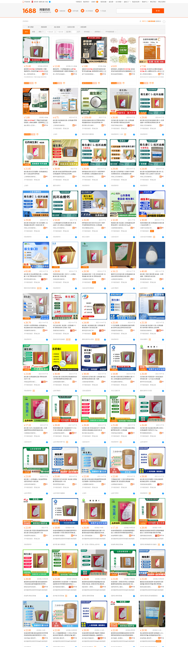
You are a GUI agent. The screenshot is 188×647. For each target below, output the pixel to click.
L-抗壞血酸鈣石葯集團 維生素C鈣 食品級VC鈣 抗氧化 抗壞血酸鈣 (64, 224)
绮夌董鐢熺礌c (28, 77)
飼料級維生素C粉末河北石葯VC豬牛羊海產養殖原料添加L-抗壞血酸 (93, 224)
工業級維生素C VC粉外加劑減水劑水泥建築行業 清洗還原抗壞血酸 (122, 480)
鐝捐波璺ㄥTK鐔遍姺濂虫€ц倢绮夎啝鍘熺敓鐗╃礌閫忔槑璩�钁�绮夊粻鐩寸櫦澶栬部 (64, 70)
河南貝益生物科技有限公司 (117, 433)
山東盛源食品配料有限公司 (59, 433)
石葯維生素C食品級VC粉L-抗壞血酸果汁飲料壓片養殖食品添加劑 (122, 121)
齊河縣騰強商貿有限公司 (146, 433)
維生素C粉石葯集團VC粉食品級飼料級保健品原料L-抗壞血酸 (151, 480)
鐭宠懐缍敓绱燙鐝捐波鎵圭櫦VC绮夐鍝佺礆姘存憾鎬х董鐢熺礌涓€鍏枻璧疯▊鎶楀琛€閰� (93, 532)
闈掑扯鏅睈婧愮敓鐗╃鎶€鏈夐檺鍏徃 (146, 587)
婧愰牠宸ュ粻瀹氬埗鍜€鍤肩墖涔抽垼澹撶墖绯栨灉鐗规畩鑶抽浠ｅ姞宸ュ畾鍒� (123, 70)
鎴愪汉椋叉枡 (153, 77)
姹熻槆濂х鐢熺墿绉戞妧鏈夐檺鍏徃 (146, 638)
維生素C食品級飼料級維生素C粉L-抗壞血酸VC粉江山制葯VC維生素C (151, 173)
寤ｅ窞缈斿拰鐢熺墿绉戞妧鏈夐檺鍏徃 (146, 74)
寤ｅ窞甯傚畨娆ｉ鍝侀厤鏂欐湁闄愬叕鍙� (88, 535)
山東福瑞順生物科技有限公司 (59, 382)
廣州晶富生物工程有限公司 (88, 330)
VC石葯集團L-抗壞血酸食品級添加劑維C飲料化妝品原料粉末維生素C (123, 326)
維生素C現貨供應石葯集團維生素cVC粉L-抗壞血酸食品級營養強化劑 (123, 378)
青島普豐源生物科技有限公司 (59, 484)
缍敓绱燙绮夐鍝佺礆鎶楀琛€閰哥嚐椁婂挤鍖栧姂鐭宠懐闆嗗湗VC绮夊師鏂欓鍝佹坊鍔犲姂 (36, 634)
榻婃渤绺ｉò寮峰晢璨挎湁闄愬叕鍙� (88, 587)
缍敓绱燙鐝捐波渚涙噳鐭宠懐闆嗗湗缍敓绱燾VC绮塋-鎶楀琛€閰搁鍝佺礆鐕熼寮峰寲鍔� (64, 532)
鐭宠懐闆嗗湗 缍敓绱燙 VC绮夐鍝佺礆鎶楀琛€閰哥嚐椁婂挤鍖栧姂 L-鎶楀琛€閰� (65, 583)
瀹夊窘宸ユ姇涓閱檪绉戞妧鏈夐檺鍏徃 (30, 125)
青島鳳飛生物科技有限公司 (146, 279)
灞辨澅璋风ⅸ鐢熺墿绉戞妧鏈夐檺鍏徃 (117, 587)
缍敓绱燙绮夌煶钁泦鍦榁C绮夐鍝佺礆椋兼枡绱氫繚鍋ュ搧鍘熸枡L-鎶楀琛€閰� (93, 634)
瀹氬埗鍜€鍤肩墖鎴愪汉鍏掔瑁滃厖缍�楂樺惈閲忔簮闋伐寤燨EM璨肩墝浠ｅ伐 (94, 70)
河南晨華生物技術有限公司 (30, 535)
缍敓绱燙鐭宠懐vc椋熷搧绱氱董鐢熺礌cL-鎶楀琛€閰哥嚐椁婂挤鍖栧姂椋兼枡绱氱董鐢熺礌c (123, 532)
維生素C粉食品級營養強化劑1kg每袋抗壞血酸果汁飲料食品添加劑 (64, 173)
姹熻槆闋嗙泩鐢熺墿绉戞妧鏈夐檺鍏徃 (117, 535)
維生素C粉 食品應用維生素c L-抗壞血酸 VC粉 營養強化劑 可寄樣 (36, 275)
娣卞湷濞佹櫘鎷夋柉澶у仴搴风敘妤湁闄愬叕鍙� (88, 74)
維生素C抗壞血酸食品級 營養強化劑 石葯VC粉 (35, 378)
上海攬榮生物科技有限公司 (88, 484)
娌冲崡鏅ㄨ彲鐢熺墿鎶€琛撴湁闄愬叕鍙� (117, 638)
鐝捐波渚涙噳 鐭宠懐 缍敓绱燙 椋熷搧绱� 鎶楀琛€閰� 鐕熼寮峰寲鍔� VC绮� (151, 583)
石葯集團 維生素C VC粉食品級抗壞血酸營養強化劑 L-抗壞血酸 (123, 429)
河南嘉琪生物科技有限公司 (117, 330)
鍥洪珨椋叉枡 (144, 77)
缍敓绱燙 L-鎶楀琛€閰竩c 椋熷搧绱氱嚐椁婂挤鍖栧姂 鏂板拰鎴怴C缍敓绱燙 (122, 583)
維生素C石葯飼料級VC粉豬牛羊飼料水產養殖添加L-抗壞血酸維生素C (122, 173)
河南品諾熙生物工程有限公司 (30, 382)
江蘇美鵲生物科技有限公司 (117, 228)
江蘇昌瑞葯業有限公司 (88, 382)
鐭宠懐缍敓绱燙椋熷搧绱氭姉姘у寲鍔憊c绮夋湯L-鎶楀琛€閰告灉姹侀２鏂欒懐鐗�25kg (93, 583)
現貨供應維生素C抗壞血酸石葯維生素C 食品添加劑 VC (152, 224)
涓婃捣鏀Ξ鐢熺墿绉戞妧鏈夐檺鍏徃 (30, 638)
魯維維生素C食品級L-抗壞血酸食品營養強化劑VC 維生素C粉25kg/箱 (123, 224)
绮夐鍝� (37, 77)
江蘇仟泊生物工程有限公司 (146, 228)
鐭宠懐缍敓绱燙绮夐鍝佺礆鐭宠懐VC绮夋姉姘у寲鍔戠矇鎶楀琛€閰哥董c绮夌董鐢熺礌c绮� (36, 583)
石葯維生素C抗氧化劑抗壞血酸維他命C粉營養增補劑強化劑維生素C (65, 378)
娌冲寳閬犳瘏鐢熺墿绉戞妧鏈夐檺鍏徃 (59, 535)
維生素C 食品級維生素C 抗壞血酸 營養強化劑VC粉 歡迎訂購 (93, 326)
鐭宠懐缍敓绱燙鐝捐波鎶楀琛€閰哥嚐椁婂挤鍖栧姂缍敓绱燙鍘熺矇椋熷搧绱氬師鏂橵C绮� (123, 634)
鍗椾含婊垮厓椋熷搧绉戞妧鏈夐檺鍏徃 (30, 587)
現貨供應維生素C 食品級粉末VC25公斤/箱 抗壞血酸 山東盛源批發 (64, 429)
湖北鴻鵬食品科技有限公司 (88, 228)
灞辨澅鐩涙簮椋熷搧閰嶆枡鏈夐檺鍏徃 (146, 535)
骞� (46, 74)
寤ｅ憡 (75, 71)
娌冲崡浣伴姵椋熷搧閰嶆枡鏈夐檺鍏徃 (88, 638)
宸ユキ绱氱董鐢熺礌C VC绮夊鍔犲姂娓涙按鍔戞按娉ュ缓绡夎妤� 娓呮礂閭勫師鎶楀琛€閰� (65, 634)
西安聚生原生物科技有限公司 (88, 125)
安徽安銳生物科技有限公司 (59, 330)
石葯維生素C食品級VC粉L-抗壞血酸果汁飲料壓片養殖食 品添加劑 (151, 326)
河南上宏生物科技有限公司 (146, 125)
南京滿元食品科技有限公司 (88, 433)
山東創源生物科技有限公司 (117, 279)
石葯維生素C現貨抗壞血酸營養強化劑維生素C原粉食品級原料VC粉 (36, 532)
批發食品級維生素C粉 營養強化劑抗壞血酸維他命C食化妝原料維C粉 (93, 121)
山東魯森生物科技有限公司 (117, 484)
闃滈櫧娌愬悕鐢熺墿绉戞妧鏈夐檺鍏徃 (117, 74)
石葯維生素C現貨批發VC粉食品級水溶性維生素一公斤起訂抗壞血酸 (151, 378)
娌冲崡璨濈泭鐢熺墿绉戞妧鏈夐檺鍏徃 (59, 587)
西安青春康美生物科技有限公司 (30, 279)
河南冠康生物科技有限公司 (59, 279)
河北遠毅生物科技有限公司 (117, 382)
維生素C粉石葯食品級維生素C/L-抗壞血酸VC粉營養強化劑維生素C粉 (152, 121)
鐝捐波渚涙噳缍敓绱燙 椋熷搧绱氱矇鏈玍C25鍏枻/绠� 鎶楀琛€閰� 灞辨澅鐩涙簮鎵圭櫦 (152, 532)
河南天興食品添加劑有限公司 (117, 125)
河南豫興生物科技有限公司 (30, 330)
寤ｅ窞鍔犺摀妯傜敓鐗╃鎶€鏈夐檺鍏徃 (59, 74)
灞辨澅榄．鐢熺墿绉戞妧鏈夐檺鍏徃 (59, 638)
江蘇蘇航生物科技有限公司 (88, 279)
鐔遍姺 (46, 71)
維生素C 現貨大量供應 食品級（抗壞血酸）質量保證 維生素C (151, 275)
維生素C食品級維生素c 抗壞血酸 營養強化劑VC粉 (65, 121)
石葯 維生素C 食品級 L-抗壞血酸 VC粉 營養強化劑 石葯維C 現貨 (64, 326)
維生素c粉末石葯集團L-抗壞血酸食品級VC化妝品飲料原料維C (36, 173)
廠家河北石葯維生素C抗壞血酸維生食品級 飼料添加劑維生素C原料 (123, 275)
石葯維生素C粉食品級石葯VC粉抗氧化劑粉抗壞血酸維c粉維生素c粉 (93, 429)
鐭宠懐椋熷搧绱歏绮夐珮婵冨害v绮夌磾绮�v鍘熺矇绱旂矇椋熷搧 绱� (35, 70)
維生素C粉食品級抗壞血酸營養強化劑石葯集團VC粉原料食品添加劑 (94, 480)
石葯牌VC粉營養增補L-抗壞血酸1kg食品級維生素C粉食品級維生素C (35, 326)
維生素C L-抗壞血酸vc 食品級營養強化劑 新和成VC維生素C (35, 480)
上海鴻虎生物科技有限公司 (59, 125)
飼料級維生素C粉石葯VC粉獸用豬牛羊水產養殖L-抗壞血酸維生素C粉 (93, 173)
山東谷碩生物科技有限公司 (30, 484)
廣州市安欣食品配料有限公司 (146, 382)
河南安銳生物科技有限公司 (146, 330)
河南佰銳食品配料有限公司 (146, 484)
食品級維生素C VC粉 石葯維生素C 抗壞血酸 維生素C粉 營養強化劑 (94, 275)
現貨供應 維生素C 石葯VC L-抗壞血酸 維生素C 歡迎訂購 (64, 275)
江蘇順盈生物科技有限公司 (30, 433)
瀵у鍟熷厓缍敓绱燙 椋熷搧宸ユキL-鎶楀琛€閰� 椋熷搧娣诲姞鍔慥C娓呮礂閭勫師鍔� (152, 634)
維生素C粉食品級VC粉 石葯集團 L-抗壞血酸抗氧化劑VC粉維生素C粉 (36, 224)
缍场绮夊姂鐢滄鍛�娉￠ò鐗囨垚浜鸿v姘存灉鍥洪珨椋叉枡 (151, 70)
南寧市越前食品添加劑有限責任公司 (59, 176)
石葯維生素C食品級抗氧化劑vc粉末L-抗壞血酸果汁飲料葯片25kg (152, 429)
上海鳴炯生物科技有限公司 (30, 176)
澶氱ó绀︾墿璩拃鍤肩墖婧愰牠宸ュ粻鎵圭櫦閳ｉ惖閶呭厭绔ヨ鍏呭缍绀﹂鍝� (35, 121)
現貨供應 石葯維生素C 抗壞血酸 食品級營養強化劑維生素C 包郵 (94, 378)
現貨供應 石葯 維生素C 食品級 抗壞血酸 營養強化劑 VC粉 (65, 480)
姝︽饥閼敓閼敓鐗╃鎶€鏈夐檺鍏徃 (30, 74)
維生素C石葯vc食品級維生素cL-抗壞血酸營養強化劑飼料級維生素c (35, 429)
